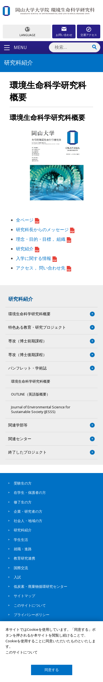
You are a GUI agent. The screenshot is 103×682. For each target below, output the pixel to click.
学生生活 (21, 539)
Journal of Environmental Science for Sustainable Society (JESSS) (40, 409)
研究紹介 (27, 249)
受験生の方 (23, 483)
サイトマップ (24, 595)
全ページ (27, 220)
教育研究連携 (24, 558)
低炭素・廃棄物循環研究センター (40, 586)
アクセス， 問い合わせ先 (43, 268)
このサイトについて (30, 605)
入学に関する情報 (36, 258)
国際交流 (21, 567)
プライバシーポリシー (31, 614)
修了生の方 (23, 502)
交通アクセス (88, 35)
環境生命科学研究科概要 (30, 381)
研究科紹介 (20, 299)
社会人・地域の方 (28, 520)
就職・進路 (23, 548)
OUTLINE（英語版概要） (30, 394)
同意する (51, 670)
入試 (17, 577)
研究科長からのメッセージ (45, 230)
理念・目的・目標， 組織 (43, 239)
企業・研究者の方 (28, 511)
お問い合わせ (64, 35)
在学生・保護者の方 (30, 492)
